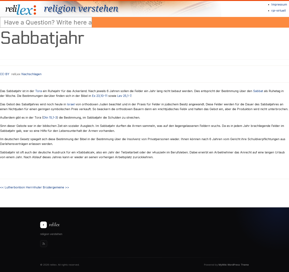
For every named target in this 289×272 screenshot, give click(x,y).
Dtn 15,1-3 (50, 117)
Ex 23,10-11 (99, 96)
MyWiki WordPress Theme (234, 264)
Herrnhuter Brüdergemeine (47, 187)
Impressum (279, 4)
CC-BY (4, 74)
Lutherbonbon (12, 187)
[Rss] (43, 243)
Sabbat (258, 91)
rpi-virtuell (278, 10)
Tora (38, 91)
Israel (71, 104)
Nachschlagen (31, 74)
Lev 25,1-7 (124, 96)
